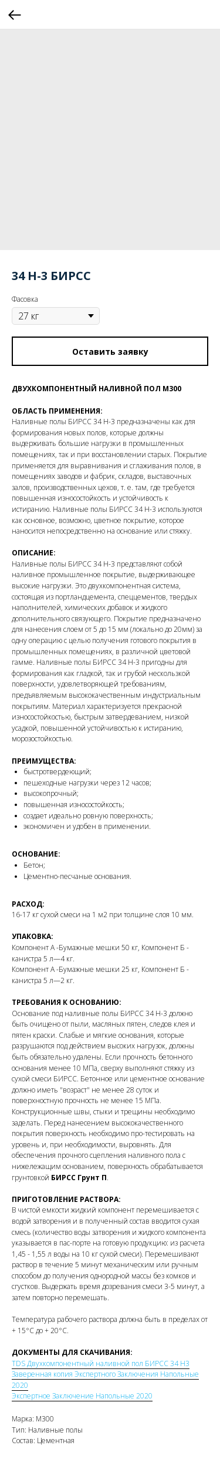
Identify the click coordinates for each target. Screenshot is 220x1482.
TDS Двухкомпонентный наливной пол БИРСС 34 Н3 (100, 1363)
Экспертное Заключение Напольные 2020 (82, 1396)
